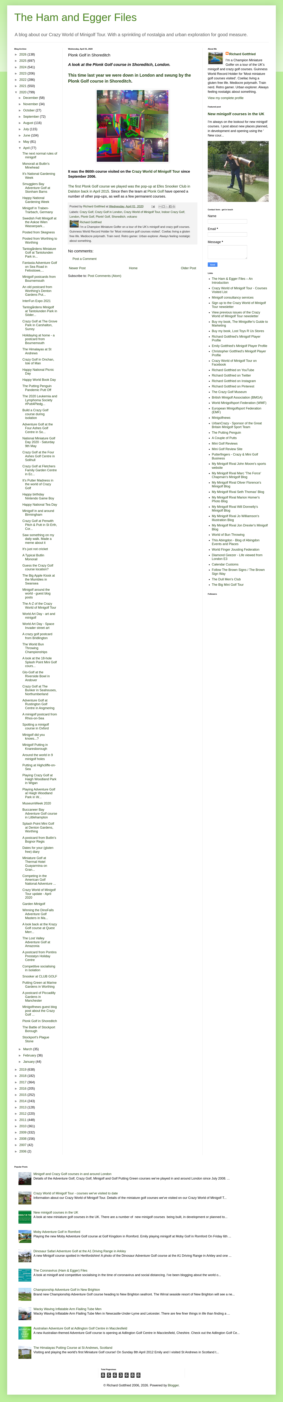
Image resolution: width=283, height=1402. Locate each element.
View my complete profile (226, 98)
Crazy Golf (86, 212)
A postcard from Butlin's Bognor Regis (39, 839)
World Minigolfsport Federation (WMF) (239, 403)
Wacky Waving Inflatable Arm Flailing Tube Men (67, 1309)
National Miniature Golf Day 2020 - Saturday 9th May (38, 442)
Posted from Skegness (38, 232)
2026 (23, 54)
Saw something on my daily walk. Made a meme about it (38, 539)
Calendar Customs (225, 564)
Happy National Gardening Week (35, 200)
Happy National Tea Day (39, 504)
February (30, 1055)
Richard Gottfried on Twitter (231, 375)
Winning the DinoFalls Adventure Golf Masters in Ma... (38, 914)
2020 (23, 92)
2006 (23, 1151)
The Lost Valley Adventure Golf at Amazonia (36, 942)
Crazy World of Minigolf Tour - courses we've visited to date (75, 1193)
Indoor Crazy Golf (173, 212)
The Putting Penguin (226, 432)
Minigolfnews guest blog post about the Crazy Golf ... (39, 1010)
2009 (23, 1132)
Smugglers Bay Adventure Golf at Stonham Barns (36, 187)
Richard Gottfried (242, 54)
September (31, 116)
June (27, 135)
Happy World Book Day (39, 380)
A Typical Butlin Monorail (33, 557)
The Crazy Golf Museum (229, 392)
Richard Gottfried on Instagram (234, 381)
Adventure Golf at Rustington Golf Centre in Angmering (38, 704)
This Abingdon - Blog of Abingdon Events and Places (236, 542)
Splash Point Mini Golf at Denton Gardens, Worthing (38, 827)
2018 (23, 1076)
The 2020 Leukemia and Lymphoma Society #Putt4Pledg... (39, 400)
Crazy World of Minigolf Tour (156, 171)
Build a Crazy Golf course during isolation (35, 414)
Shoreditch (118, 216)
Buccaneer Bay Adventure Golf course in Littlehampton (39, 813)
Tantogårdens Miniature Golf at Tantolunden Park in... (39, 252)
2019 (23, 1069)
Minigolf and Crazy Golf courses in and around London (72, 1174)
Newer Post (77, 268)
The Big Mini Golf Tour (228, 584)
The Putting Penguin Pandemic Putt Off (37, 388)
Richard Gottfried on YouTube (233, 370)
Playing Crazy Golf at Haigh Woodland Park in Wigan (39, 779)
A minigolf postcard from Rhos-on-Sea (39, 716)
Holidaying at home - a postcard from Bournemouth (38, 339)
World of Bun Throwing (228, 534)
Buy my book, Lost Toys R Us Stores (238, 331)
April (26, 148)
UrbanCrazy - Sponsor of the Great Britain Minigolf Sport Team (237, 425)
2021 (23, 86)
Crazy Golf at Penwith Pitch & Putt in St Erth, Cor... (39, 524)
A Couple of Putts (224, 438)
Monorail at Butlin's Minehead (36, 165)
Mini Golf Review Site (227, 449)
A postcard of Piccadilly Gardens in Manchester (39, 996)
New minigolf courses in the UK (236, 114)
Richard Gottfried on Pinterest (233, 386)
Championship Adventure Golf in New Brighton (66, 1289)
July (26, 129)
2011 (23, 1120)
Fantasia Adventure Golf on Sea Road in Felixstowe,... (39, 266)
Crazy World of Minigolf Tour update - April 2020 (39, 893)
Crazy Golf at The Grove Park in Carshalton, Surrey (39, 325)
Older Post (188, 268)
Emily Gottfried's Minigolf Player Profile (239, 346)
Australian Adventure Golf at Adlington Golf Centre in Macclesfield (80, 1328)
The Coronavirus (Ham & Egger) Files (60, 1270)
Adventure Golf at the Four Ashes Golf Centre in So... (37, 428)
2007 (23, 1145)
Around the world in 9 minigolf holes (37, 757)
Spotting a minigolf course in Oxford (35, 726)
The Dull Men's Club (226, 579)
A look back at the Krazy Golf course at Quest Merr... (39, 928)
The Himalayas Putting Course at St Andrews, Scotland (72, 1348)
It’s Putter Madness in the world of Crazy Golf (37, 484)
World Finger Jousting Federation (236, 549)
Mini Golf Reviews (225, 443)
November (31, 104)
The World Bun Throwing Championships (34, 648)
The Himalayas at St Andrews (36, 351)
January (29, 1061)
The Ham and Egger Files (75, 17)
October (29, 110)
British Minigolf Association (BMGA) (237, 397)
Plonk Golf (155, 191)
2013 (23, 1107)
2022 (23, 80)
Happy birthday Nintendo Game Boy (38, 496)
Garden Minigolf (33, 904)
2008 (23, 1138)
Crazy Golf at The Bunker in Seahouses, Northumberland (39, 690)
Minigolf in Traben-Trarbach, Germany (37, 210)
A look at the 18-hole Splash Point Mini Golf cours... (39, 662)
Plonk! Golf (103, 216)
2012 (23, 1113)
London (74, 216)
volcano (132, 216)
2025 (23, 61)
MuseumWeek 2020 (36, 803)
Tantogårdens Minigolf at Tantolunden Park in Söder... (39, 311)
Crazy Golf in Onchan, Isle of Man (38, 361)
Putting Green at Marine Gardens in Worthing (39, 984)
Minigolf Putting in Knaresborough (35, 747)
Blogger (173, 1385)
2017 (23, 1082)
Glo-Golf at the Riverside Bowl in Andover (36, 676)
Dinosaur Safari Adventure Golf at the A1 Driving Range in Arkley (79, 1251)
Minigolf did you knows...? (33, 736)
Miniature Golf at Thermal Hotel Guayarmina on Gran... (34, 863)
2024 (23, 67)
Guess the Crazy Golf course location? (37, 567)
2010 (23, 1126)
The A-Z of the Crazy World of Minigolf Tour (39, 605)
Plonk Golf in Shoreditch (39, 1021)
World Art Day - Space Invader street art (38, 626)
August (28, 123)
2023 (23, 73)
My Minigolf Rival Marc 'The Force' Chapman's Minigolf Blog (236, 475)
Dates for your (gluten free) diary (37, 850)
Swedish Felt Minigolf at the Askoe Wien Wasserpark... (39, 222)
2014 (23, 1101)
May (26, 141)
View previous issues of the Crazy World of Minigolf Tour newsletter (236, 314)
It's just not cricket (35, 549)
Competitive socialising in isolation (38, 968)
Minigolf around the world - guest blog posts (36, 593)
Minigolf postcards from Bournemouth (39, 278)
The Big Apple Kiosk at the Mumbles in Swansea (38, 579)
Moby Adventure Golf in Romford (56, 1232)
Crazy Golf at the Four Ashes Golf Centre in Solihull (38, 456)
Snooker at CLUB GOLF (39, 976)
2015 (23, 1095)
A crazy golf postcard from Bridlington (37, 636)
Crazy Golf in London (108, 212)
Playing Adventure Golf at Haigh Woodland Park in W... (38, 793)
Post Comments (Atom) (104, 276)
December (31, 98)
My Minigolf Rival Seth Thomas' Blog (238, 492)
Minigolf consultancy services (233, 297)
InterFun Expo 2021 (36, 301)
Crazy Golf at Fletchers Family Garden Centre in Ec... (39, 470)
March (28, 1049)
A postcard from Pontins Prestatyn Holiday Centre (39, 956)
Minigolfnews (221, 418)
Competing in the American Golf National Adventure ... (39, 879)
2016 (23, 1088)
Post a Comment (85, 259)
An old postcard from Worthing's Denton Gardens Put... (37, 290)
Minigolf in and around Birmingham (38, 513)
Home (133, 268)
